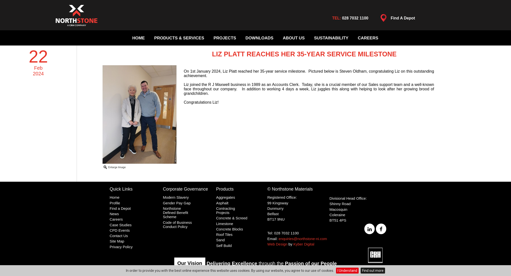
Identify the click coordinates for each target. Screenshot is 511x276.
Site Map (117, 241)
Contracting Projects (225, 210)
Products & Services (179, 38)
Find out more (373, 271)
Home (138, 38)
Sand (220, 240)
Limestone (224, 224)
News (114, 214)
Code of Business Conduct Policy (177, 224)
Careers (368, 38)
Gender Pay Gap (177, 203)
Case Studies (121, 225)
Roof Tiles (224, 234)
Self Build (224, 246)
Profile (115, 203)
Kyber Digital (303, 244)
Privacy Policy (121, 247)
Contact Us (119, 236)
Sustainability (331, 38)
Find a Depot (120, 208)
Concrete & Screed (231, 218)
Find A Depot (396, 19)
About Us (294, 38)
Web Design (277, 244)
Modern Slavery (176, 197)
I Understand (347, 271)
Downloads (259, 38)
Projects (224, 38)
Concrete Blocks (229, 229)
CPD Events (120, 230)
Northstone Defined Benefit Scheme (175, 212)
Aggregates (225, 197)
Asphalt (222, 203)
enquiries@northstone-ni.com (303, 239)
